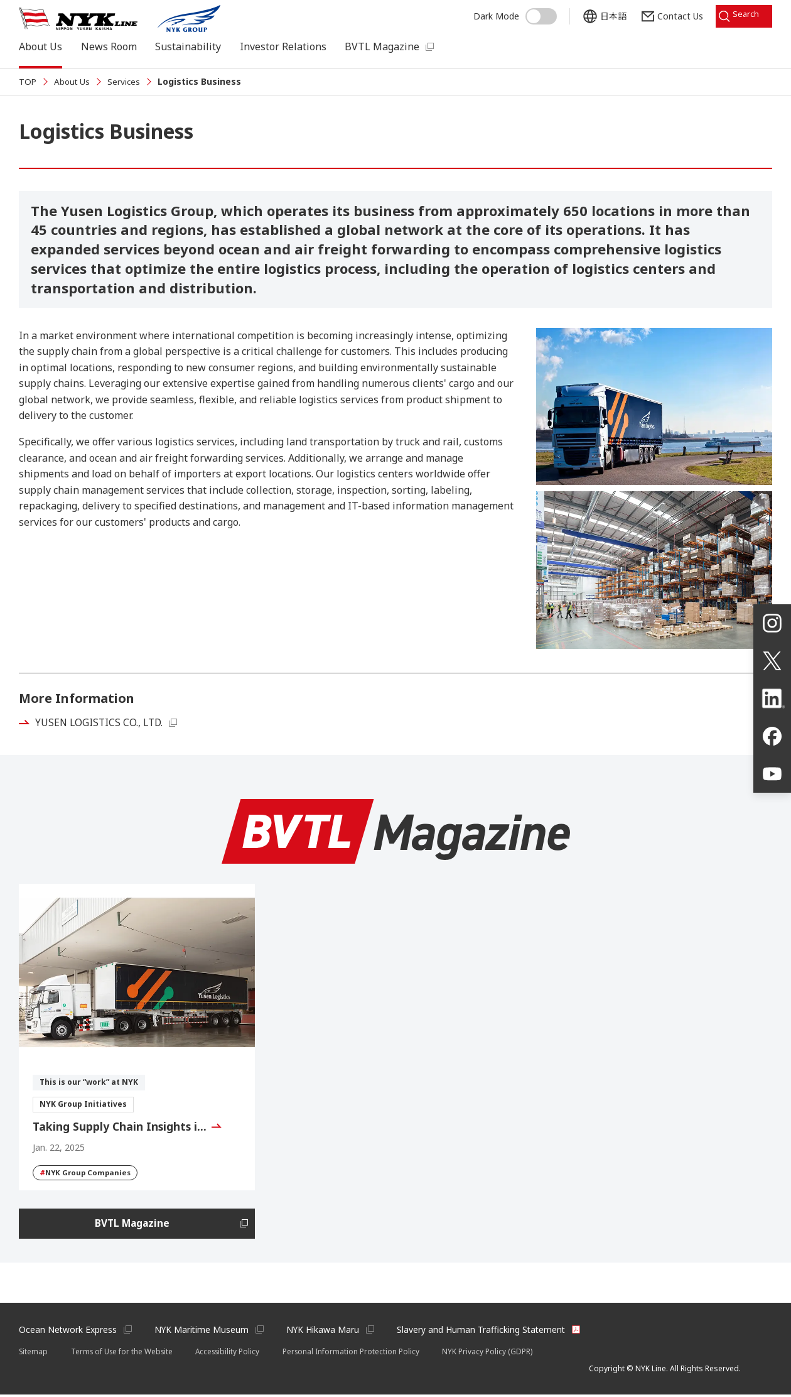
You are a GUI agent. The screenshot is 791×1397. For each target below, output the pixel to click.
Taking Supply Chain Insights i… (121, 1126)
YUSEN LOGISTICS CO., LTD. (102, 722)
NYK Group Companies (87, 1172)
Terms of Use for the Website (125, 1353)
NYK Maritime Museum (203, 1331)
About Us (40, 46)
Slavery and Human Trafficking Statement (486, 1331)
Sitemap (33, 1353)
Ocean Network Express (68, 1331)
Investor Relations (283, 46)
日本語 (603, 14)
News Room (109, 46)
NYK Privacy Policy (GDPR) (496, 1353)
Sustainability (188, 46)
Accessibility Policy (233, 1353)
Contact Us (670, 14)
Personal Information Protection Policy (360, 1353)
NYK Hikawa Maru (326, 1331)
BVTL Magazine (382, 46)
